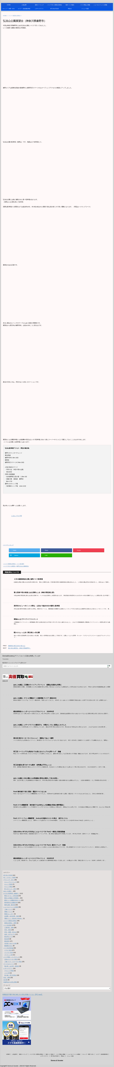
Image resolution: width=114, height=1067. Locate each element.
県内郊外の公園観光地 (11, 902)
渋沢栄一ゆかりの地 (10, 943)
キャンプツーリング (10, 882)
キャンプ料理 (8, 884)
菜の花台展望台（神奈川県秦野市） (19, 648)
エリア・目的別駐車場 (24, 8)
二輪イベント (8, 909)
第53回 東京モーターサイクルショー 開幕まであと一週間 (33, 738)
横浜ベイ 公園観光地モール (12, 900)
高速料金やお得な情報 (10, 982)
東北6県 (6, 939)
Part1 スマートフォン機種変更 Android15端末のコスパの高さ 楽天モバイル (40, 818)
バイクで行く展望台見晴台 (54, 5)
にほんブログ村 (12, 516)
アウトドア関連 (9, 970)
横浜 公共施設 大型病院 (12, 898)
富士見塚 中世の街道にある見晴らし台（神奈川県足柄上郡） (34, 592)
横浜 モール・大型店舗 (11, 895)
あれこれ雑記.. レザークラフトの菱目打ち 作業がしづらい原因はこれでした (39, 725)
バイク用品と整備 (85, 5)
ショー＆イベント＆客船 (100, 5)
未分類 (5, 980)
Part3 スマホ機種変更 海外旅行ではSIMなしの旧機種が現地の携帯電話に (38, 805)
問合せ (70, 8)
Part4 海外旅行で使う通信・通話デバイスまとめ (29, 791)
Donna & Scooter (57, 1060)
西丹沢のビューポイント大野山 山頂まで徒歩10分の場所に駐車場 (37, 606)
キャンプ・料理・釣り (9, 8)
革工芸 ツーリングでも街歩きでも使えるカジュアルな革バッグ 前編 (37, 751)
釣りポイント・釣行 (10, 889)
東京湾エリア (8, 936)
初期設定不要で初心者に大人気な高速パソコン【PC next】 (22, 994)
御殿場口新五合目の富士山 (16, 646)
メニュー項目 (85, 8)
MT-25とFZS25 (8, 875)
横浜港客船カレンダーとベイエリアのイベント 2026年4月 (33, 711)
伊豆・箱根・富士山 (10, 932)
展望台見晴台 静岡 (10, 923)
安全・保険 (6, 977)
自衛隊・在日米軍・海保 (11, 916)
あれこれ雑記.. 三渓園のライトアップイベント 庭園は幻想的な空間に (37, 685)
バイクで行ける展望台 (9, 566)
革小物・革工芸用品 (10, 975)
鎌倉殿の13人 (8, 945)
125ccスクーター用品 (10, 959)
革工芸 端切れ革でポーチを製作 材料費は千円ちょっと (32, 765)
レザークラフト (39, 8)
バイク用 (7, 973)
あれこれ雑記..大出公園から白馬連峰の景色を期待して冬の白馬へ (35, 778)
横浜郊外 (7, 941)
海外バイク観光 (70, 5)
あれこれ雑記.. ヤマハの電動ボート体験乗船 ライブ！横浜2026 (34, 698)
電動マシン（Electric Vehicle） (13, 918)
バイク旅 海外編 (8, 948)
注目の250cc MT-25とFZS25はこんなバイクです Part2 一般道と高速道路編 (39, 831)
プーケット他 (8, 955)
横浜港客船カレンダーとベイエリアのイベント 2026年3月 (33, 858)
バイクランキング (8, 545)
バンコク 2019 (8, 952)
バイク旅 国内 (20, 564)
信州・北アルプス (9, 934)
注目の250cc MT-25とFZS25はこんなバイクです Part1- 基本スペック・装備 (39, 845)
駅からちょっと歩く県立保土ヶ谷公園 (27, 632)
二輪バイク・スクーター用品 (13, 961)
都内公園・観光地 (9, 905)
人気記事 (24, 5)
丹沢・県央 (7, 930)
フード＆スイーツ (8, 964)
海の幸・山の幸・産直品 (11, 966)
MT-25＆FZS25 (54, 8)
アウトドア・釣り (8, 880)
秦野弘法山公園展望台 (22, 566)
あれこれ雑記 (8, 891)
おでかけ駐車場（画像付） (11, 893)
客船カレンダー (9, 914)
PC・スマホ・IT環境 (9, 877)
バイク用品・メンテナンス (11, 957)
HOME (9, 5)
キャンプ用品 (8, 886)
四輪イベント (8, 911)
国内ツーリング (39, 5)
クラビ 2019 (8, 950)
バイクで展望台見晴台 (9, 564)
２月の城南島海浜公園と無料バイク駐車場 (28, 579)
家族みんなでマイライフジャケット (26, 619)
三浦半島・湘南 (9, 927)
